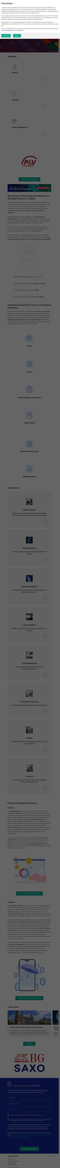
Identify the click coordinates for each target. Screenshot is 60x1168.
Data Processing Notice (7, 30)
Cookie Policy (19, 30)
